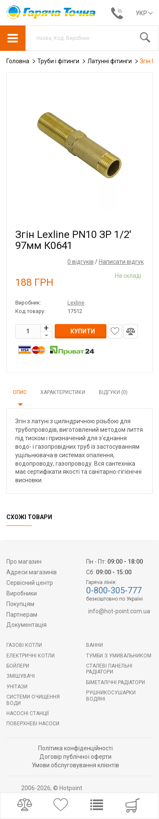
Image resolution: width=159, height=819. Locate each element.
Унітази (17, 687)
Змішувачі (20, 676)
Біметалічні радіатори (115, 682)
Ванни (94, 645)
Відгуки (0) (113, 392)
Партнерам (21, 614)
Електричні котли (30, 656)
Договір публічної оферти (75, 756)
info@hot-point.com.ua (119, 611)
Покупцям (20, 604)
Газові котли (24, 645)
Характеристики (62, 392)
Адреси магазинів (31, 572)
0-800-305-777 (114, 590)
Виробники (21, 593)
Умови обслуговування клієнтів (75, 765)
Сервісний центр (29, 582)
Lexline (75, 302)
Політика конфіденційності (75, 748)
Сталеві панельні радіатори (109, 669)
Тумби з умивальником (118, 656)
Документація (26, 624)
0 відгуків (80, 261)
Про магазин (24, 561)
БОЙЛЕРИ (17, 666)
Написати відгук (121, 261)
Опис (20, 392)
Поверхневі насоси (32, 724)
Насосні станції (27, 713)
